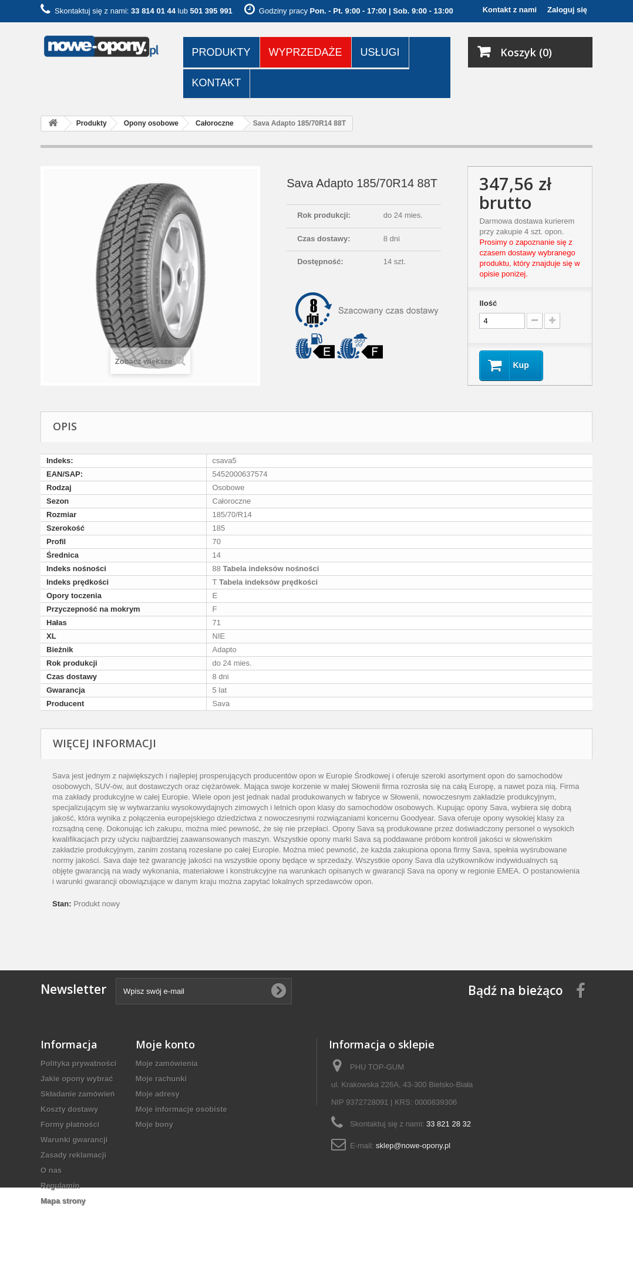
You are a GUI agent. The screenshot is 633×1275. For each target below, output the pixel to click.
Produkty (221, 52)
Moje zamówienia (167, 1063)
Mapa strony (63, 1200)
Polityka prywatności (78, 1063)
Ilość (488, 303)
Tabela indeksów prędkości (267, 582)
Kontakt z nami (510, 9)
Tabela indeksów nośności (270, 568)
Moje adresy (158, 1094)
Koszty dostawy (69, 1109)
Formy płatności (70, 1124)
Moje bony (154, 1124)
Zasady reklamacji (73, 1155)
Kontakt (216, 83)
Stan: (62, 903)
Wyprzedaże (305, 52)
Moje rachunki (161, 1078)
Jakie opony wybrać (77, 1078)
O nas (51, 1170)
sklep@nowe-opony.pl (413, 1145)
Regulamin (60, 1185)
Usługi (380, 52)
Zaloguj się (567, 9)
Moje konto (165, 1044)
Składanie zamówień (78, 1094)
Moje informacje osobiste (181, 1109)
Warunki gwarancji (74, 1139)
